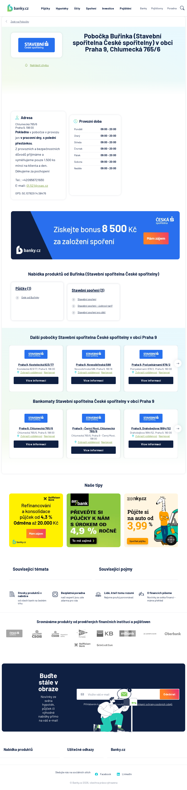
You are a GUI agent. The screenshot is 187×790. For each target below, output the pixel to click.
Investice (108, 8)
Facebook (103, 774)
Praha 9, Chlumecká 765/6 (36, 428)
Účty (77, 8)
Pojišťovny (157, 8)
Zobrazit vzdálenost (31, 372)
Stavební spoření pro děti (92, 312)
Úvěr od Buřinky (30, 297)
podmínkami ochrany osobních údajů (151, 704)
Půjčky (45, 8)
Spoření (91, 8)
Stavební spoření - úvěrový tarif (95, 305)
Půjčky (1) (23, 288)
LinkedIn (124, 774)
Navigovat (49, 372)
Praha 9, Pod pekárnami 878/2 (151, 364)
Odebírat (169, 694)
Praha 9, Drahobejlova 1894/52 (151, 428)
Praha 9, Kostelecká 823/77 (36, 364)
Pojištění (125, 8)
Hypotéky (62, 8)
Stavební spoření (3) (88, 290)
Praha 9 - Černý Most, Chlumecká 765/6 (93, 429)
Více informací (36, 380)
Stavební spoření (87, 299)
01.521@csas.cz (37, 185)
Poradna (172, 8)
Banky (143, 8)
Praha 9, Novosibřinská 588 (93, 364)
